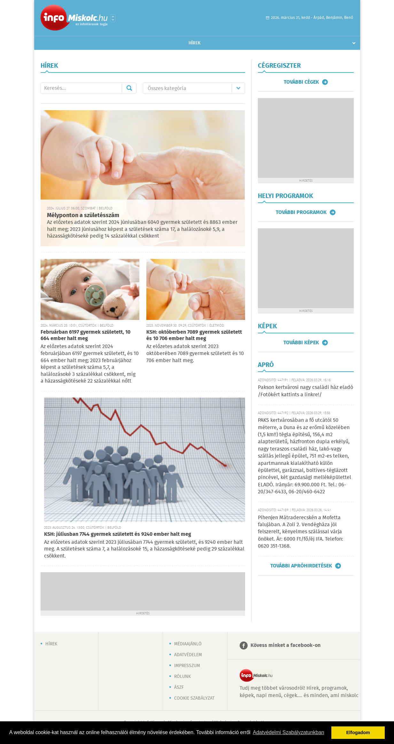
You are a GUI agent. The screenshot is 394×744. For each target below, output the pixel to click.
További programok (301, 212)
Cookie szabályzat (194, 698)
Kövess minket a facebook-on (286, 645)
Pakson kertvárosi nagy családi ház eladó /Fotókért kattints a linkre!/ (305, 391)
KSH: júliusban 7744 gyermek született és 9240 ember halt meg (117, 534)
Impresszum (187, 665)
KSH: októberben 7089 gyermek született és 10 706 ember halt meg (194, 335)
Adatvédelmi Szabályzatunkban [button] (288, 732)
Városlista (113, 18)
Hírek (195, 43)
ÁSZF (179, 687)
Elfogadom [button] (358, 732)
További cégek (301, 82)
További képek (301, 342)
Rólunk (182, 676)
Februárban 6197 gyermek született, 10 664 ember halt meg (85, 335)
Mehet (129, 88)
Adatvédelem (188, 654)
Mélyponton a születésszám (83, 215)
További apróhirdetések (301, 566)
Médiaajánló (188, 644)
